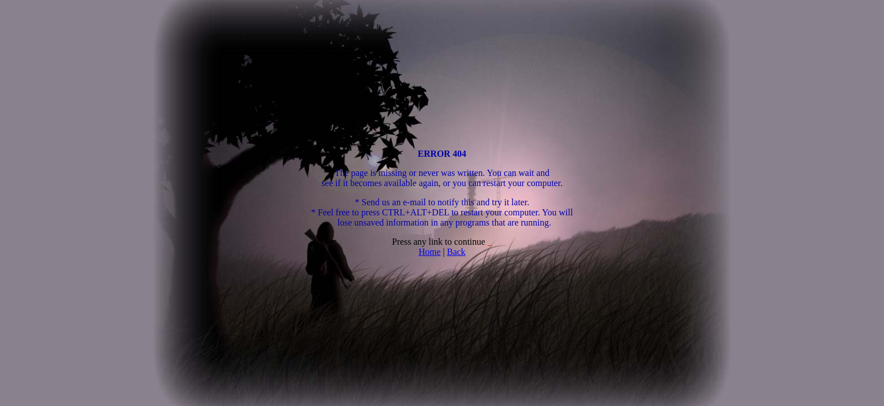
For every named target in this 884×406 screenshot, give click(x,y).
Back (456, 252)
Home (429, 252)
